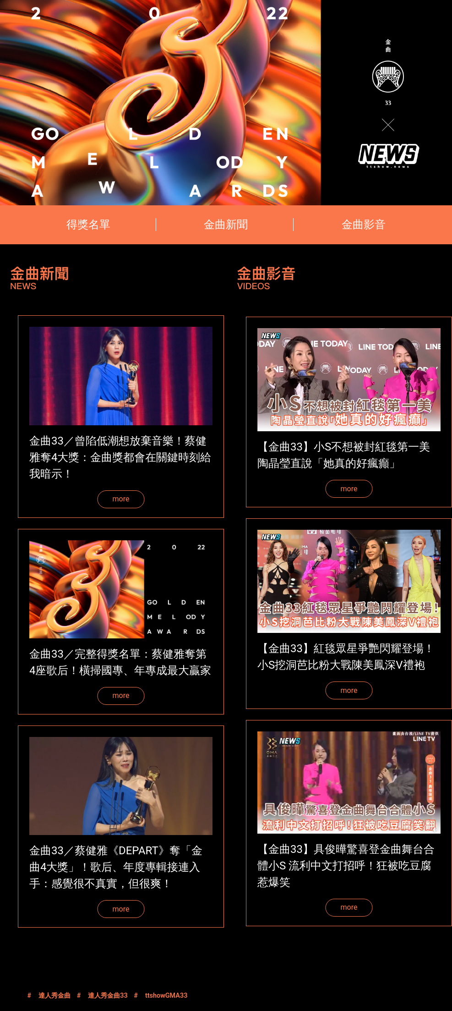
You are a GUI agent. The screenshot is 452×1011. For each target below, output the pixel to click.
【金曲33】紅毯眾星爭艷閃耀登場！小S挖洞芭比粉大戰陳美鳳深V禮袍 (346, 656)
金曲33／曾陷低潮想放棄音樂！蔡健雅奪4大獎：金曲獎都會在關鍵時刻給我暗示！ (120, 457)
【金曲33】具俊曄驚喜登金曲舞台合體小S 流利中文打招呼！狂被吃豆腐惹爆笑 (346, 866)
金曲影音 (364, 224)
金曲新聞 (226, 224)
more (121, 499)
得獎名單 (88, 224)
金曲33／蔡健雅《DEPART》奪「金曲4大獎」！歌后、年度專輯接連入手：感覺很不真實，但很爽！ (115, 867)
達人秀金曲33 (107, 996)
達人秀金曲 (54, 996)
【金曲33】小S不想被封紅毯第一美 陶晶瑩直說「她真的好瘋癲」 (343, 455)
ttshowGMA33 (166, 996)
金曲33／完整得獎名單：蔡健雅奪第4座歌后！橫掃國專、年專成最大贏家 (120, 662)
